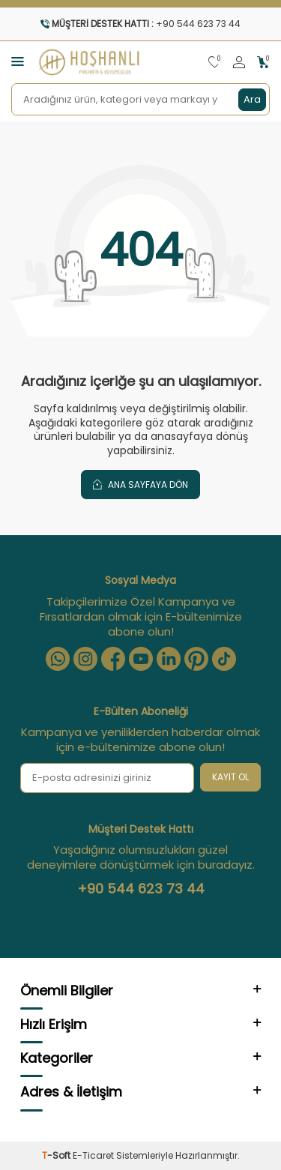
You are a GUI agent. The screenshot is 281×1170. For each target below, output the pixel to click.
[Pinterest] (196, 659)
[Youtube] (141, 659)
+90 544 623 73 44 (141, 889)
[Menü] (17, 61)
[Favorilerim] (214, 62)
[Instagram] (85, 659)
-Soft (57, 1155)
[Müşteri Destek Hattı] (140, 24)
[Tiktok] (224, 659)
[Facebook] (113, 659)
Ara (252, 99)
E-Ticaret (93, 1155)
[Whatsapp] (58, 659)
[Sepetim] (263, 62)
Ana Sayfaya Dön (140, 484)
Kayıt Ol (230, 777)
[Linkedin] (169, 659)
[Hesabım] (239, 62)
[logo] (89, 62)
